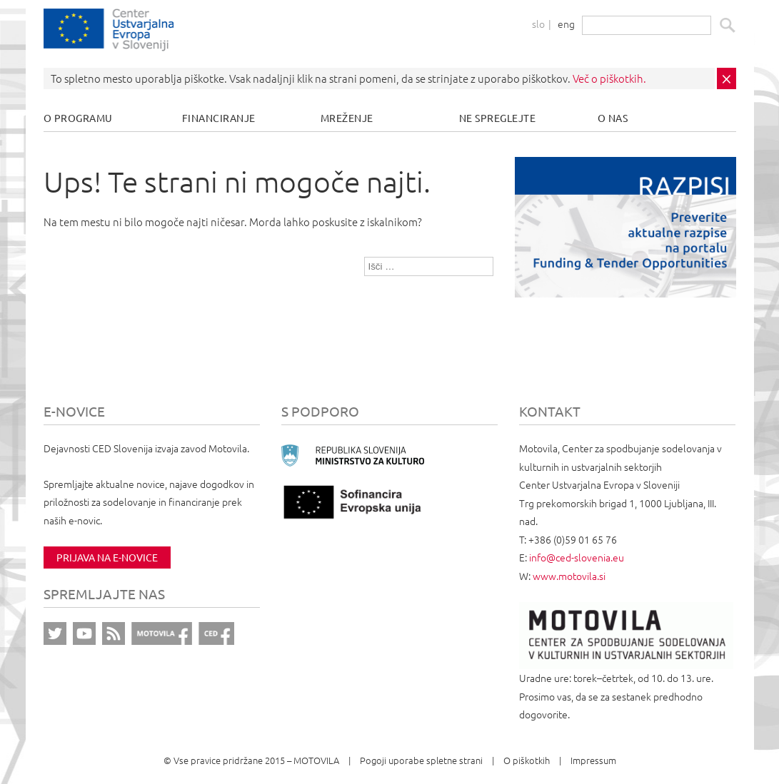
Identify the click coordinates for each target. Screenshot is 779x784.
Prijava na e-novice (107, 557)
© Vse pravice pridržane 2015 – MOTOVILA (251, 760)
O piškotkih (526, 760)
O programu (78, 118)
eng (566, 23)
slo (538, 23)
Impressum (593, 760)
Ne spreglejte (497, 118)
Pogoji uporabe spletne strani (421, 760)
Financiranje (219, 118)
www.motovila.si (569, 576)
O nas (613, 118)
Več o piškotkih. (609, 78)
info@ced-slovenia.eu (576, 557)
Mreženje (347, 118)
